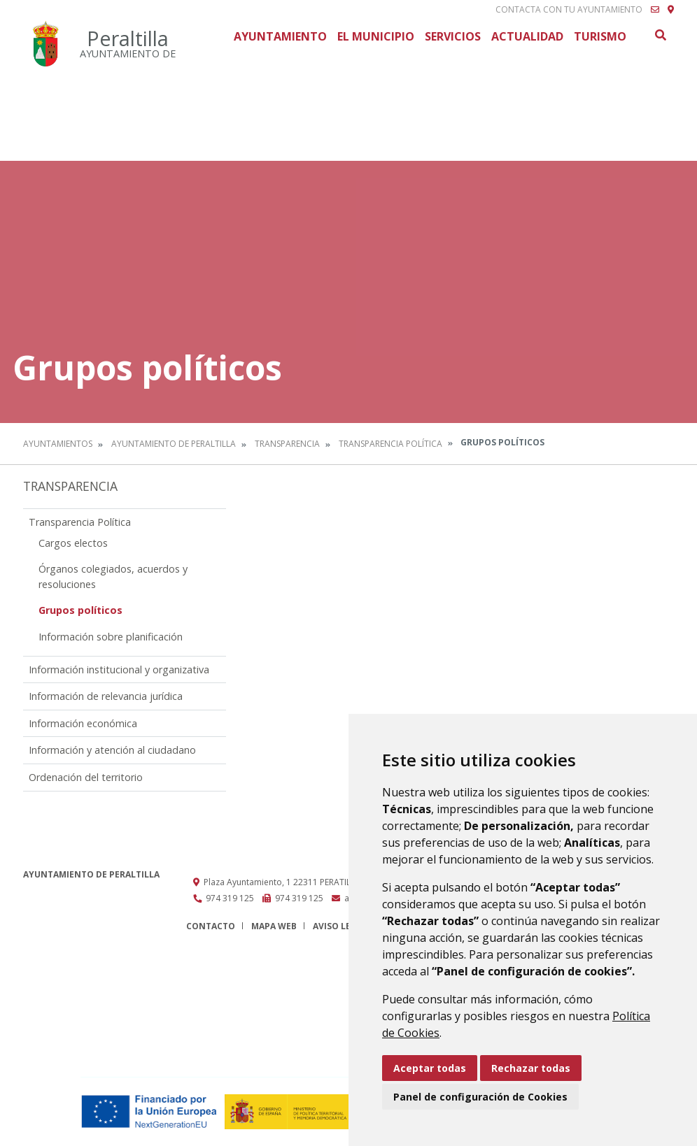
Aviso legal (340, 926)
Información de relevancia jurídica (106, 696)
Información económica (83, 723)
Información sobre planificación (110, 636)
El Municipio (375, 36)
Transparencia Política (390, 444)
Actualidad (527, 36)
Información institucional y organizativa (119, 669)
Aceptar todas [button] (429, 1068)
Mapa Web (274, 926)
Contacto (210, 926)
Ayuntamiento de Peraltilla (173, 444)
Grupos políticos (80, 610)
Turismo (600, 36)
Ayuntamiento (280, 36)
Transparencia (287, 444)
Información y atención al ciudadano (112, 750)
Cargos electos (73, 543)
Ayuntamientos (57, 444)
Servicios (453, 36)
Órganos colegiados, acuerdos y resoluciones (113, 576)
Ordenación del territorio (86, 777)
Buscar (660, 35)
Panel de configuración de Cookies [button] (480, 1096)
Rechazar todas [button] (530, 1068)
